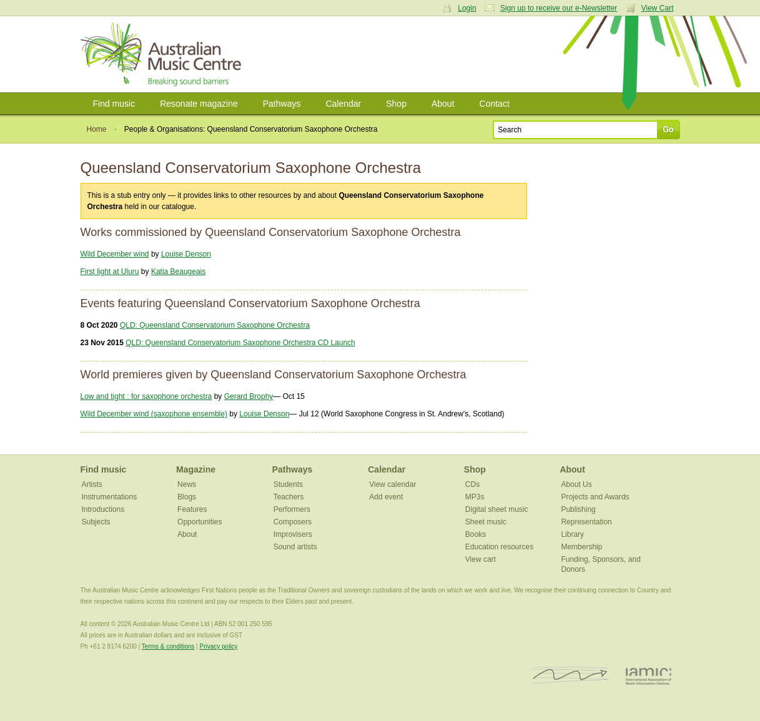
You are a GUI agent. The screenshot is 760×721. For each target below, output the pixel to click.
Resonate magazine (199, 104)
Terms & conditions (168, 646)
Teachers (289, 497)
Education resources (499, 546)
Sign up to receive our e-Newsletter (558, 8)
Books (475, 534)
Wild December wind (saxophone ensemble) (154, 414)
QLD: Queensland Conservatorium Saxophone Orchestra (215, 325)
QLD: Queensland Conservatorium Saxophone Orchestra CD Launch (240, 342)
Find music (114, 104)
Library (572, 534)
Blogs (186, 497)
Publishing (578, 509)
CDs (472, 484)
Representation (586, 521)
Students (288, 484)
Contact (495, 104)
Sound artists (295, 546)
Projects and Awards (595, 497)
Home (97, 129)
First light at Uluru (110, 271)
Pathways (282, 104)
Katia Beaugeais (178, 271)
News (186, 484)
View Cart (657, 8)
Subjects (96, 521)
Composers (293, 521)
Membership (581, 546)
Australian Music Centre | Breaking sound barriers (163, 54)
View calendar (392, 484)
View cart (480, 559)
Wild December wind (115, 254)
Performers (292, 509)
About (443, 104)
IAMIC (648, 676)
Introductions (103, 509)
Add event (386, 497)
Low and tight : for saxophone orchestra (146, 396)
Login (467, 8)
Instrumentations (109, 497)
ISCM (570, 676)
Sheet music (485, 521)
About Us (576, 484)
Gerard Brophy (249, 396)
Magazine (195, 469)
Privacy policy (218, 646)
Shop (396, 104)
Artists (92, 484)
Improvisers (293, 534)
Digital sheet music (496, 509)
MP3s (475, 497)
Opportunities (199, 521)
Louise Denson (186, 254)
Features (192, 509)
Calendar (343, 104)
